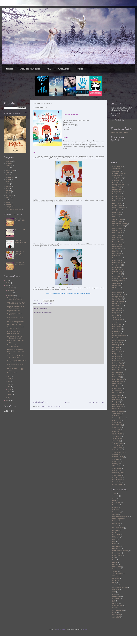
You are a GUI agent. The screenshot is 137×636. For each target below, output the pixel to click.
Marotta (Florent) (117, 358)
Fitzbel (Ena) (116, 267)
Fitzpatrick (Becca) (117, 269)
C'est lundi (115, 509)
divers (114, 592)
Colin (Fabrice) (116, 237)
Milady (114, 539)
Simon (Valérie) (117, 427)
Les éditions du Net (118, 528)
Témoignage (9, 207)
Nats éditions (116, 546)
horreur (8, 188)
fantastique (9, 163)
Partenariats (116, 548)
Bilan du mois (116, 503)
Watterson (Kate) (117, 466)
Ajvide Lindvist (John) (118, 173)
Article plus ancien (96, 402)
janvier (10, 394)
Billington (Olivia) (117, 191)
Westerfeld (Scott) (117, 473)
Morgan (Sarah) (117, 374)
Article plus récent (40, 402)
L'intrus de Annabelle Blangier (20, 241)
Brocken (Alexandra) (118, 207)
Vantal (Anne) (116, 454)
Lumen (114, 532)
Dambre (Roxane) (117, 242)
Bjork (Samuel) (116, 194)
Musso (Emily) (116, 377)
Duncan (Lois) (116, 253)
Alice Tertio (115, 496)
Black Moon (115, 505)
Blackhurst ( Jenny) (118, 196)
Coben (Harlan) (117, 235)
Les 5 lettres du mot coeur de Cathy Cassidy (19, 253)
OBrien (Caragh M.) (118, 381)
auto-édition (115, 580)
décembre (11, 288)
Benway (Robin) (117, 187)
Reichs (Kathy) (116, 395)
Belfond (114, 500)
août (9, 376)
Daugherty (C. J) (117, 244)
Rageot (114, 562)
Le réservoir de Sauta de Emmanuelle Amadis (14, 337)
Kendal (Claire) (116, 326)
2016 (7, 398)
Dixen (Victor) (116, 251)
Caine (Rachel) (116, 210)
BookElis (115, 507)
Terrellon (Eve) (116, 438)
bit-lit (7, 175)
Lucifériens (115, 530)
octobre (10, 293)
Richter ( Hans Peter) (118, 397)
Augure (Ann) (116, 180)
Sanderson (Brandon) (118, 418)
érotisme (8, 204)
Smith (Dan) (115, 431)
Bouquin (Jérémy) (117, 203)
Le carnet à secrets (13, 334)
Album (40, 303)
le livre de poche (117, 605)
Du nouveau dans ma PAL (120, 516)
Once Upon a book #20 (14, 324)
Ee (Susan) (115, 255)
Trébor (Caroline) (117, 450)
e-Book (114, 594)
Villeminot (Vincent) (118, 457)
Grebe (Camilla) (117, 285)
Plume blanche (116, 553)
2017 (7, 285)
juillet (9, 379)
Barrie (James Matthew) (119, 185)
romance (8, 165)
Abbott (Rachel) (117, 166)
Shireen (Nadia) (117, 425)
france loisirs (116, 596)
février (10, 392)
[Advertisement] (68, 382)
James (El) (115, 315)
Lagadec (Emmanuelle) (119, 335)
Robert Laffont (116, 567)
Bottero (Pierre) (117, 201)
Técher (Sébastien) (118, 452)
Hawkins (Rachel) (117, 299)
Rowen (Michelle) (117, 406)
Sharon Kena (116, 569)
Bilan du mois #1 (12, 373)
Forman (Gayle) (117, 271)
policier (8, 184)
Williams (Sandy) (117, 479)
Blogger (85, 629)
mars (9, 389)
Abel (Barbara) (116, 169)
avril (9, 386)
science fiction (10, 170)
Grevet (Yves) (116, 290)
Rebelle (114, 564)
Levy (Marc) (115, 347)
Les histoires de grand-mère (15, 322)
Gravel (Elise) (116, 283)
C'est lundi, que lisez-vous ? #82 (20, 263)
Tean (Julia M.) (116, 436)
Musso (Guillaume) (118, 379)
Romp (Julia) (116, 402)
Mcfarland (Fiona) (117, 363)
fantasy (8, 179)
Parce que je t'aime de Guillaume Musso (14, 345)
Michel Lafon (116, 537)
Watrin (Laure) (116, 461)
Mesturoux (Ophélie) (118, 365)
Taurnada (115, 571)
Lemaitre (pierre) (117, 345)
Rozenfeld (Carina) (118, 411)
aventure (8, 191)
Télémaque (115, 576)
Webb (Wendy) (116, 468)
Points (114, 557)
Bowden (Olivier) (117, 205)
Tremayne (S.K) (117, 447)
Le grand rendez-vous (13, 310)
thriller (7, 168)
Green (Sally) (116, 288)
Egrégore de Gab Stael (14, 331)
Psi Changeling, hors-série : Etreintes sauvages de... (15, 298)
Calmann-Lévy (116, 512)
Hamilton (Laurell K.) (118, 294)
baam (114, 583)
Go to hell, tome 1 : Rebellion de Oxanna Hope (16, 356)
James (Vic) (115, 317)
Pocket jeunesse (117, 555)
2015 (7, 400)
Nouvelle (8, 197)
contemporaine (10, 177)
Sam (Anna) (115, 415)
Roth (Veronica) (117, 404)
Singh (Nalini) (116, 429)
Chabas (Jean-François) (119, 224)
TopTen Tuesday (117, 573)
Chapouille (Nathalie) (118, 226)
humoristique (9, 195)
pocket (114, 612)
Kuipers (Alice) (116, 333)
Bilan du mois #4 (20, 230)
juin (9, 381)
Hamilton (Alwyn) (117, 292)
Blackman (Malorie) (118, 198)
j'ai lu (113, 601)
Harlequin (115, 521)
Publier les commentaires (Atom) (51, 406)
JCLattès (115, 525)
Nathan (51, 303)
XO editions (115, 578)
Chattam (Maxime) (117, 228)
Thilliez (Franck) (117, 445)
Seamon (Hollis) (117, 420)
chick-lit (8, 193)
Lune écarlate (116, 535)
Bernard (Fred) (116, 189)
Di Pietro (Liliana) (117, 249)
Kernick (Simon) (117, 329)
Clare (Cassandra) (117, 230)
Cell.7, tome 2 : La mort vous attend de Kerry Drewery (15, 303)
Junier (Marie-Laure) (118, 322)
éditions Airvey (116, 614)
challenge (115, 585)
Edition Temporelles (118, 519)
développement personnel (13, 209)
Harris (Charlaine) (117, 297)
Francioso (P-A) (117, 274)
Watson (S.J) (116, 464)
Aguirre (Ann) (116, 171)
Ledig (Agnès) (116, 342)
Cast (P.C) (115, 217)
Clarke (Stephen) (117, 233)
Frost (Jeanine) (116, 276)
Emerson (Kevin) (117, 258)
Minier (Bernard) (117, 372)
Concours (115, 514)
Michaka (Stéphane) (118, 370)
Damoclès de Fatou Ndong (15, 349)
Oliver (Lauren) (116, 386)
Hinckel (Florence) (117, 306)
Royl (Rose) (115, 409)
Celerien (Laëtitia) (117, 221)
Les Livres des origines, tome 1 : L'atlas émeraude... (16, 361)
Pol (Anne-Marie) (117, 390)
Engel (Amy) (116, 260)
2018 (7, 283)
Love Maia (115, 349)
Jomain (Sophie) (117, 319)
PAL (49, 68)
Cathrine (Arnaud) (117, 219)
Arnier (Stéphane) (117, 178)
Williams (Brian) (117, 477)
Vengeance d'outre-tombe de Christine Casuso (16, 327)
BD (7, 200)
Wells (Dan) (115, 470)
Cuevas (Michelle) (117, 239)
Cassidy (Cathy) (117, 212)
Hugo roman (116, 523)
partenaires (63, 68)
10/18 (114, 493)
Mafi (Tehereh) (116, 354)
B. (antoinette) (116, 182)
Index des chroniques (30, 68)
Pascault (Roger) (117, 388)
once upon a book (117, 610)
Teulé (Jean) (116, 441)
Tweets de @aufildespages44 (119, 132)
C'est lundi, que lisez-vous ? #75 (20, 219)
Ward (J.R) (115, 459)
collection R (115, 589)
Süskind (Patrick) (117, 434)
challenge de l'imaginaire (119, 587)
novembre (11, 290)
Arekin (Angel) (116, 175)
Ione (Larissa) (116, 313)
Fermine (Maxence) (118, 262)
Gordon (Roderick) (117, 281)
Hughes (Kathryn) (117, 310)
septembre (11, 295)
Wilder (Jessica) (117, 475)
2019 (7, 280)
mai (9, 384)
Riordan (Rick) (116, 399)
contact (79, 68)
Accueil (9, 68)
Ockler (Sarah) (116, 383)
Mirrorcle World (60, 629)
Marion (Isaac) (116, 356)
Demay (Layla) (116, 246)
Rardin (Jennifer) (117, 393)
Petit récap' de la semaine (120, 550)
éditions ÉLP (116, 617)
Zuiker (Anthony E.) (118, 484)
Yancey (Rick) (116, 482)
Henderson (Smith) (118, 301)
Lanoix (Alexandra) (118, 340)
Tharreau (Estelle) (117, 443)
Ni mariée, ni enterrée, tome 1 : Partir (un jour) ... (16, 307)
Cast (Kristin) (116, 214)
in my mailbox (116, 598)
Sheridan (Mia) (116, 422)
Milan (114, 541)
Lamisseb (115, 338)
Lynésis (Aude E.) (117, 351)
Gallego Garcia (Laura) (119, 278)
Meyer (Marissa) (117, 367)
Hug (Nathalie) (116, 308)
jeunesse (45, 303)
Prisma (114, 560)
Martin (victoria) (117, 361)
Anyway (114, 498)
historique (8, 186)
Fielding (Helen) (117, 265)
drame (7, 181)
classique (8, 202)
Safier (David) (116, 413)
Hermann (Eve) (116, 303)
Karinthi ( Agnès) (117, 324)
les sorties (115, 608)
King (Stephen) (116, 331)
